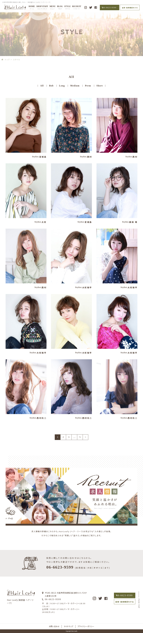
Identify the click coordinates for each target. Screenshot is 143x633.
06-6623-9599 (109, 7)
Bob (51, 85)
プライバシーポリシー (86, 626)
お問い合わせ (54, 626)
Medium (74, 85)
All (42, 85)
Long (62, 85)
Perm (88, 85)
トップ (7, 59)
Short (99, 85)
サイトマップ (68, 626)
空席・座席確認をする (130, 8)
